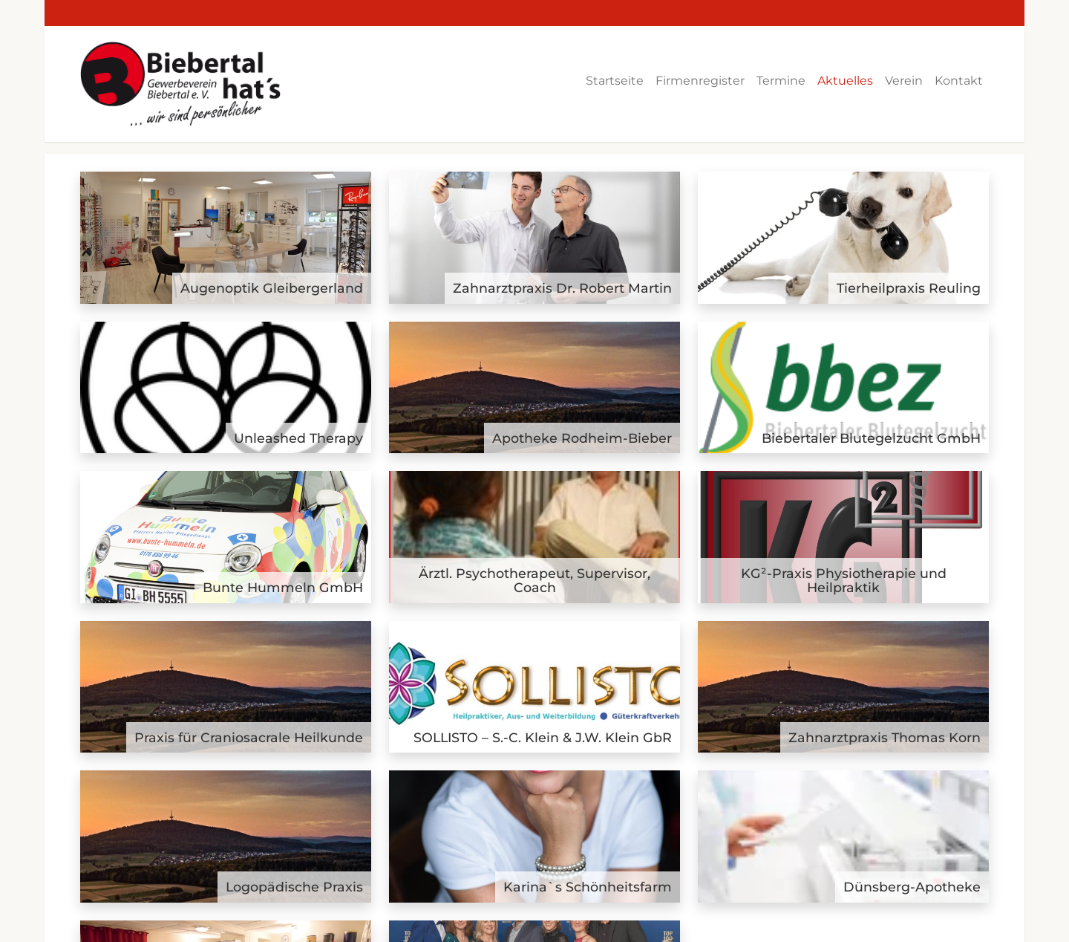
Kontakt (959, 81)
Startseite (615, 81)
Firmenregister (700, 81)
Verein (904, 81)
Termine (780, 81)
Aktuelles (845, 81)
